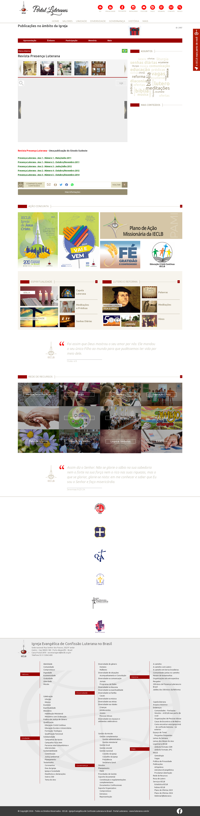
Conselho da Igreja (110, 757)
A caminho (157, 664)
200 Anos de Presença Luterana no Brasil (167, 685)
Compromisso (49, 670)
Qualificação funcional (54, 734)
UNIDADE (81, 21)
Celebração (48, 696)
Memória (92, 40)
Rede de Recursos (160, 776)
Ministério (47, 711)
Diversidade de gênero (107, 664)
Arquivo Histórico (160, 705)
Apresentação (29, 40)
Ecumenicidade (49, 675)
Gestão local (105, 745)
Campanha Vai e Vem (53, 742)
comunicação (159, 66)
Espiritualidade (49, 708)
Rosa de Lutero (159, 779)
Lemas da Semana (160, 738)
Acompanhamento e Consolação (113, 675)
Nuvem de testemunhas (162, 675)
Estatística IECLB (161, 784)
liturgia (162, 59)
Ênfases (51, 40)
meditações (158, 87)
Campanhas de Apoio (53, 740)
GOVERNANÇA (117, 21)
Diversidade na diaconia (108, 687)
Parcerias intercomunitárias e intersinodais (57, 746)
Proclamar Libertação (163, 773)
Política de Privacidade (162, 761)
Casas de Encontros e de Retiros (167, 721)
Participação (71, 40)
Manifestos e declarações (55, 774)
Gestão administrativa (111, 739)
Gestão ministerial (109, 742)
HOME (55, 21)
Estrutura (103, 794)
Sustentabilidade (50, 751)
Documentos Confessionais (111, 785)
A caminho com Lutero (162, 667)
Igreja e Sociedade (52, 771)
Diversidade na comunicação (110, 678)
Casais (102, 696)
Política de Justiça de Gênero (55, 719)
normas (134, 72)
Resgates (157, 681)
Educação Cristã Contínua (55, 725)
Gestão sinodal (106, 748)
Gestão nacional (106, 751)
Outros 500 (49, 777)
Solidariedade (49, 737)
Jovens (102, 713)
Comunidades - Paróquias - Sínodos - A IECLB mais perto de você (167, 713)
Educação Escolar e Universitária (58, 728)
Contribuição (50, 754)
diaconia (138, 81)
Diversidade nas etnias (107, 702)
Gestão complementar (109, 736)
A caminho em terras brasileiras (166, 670)
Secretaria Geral (109, 762)
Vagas (157, 758)
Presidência (107, 759)
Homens (103, 667)
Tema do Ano (50, 780)
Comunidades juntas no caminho (166, 673)
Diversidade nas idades (107, 704)
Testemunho (48, 762)
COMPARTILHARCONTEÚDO (34, 185)
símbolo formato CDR (163, 747)
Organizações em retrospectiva (166, 678)
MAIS (145, 21)
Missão (46, 684)
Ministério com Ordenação (55, 717)
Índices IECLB (159, 787)
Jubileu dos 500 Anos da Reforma (166, 690)
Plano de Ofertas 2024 (163, 793)
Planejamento (50, 759)
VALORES (67, 21)
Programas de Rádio (108, 684)
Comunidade (48, 667)
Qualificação (48, 722)
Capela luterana (159, 702)
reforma (138, 76)
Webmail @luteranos (162, 796)
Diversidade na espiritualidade (110, 690)
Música (47, 702)
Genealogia (159, 756)
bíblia (148, 79)
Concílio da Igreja (109, 754)
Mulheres (103, 670)
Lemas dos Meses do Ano (163, 741)
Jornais (103, 681)
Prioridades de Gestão (107, 774)
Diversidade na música (107, 699)
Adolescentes (105, 710)
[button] (72, 192)
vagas (158, 73)
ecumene (163, 62)
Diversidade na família (107, 693)
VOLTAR (116, 185)
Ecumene (47, 705)
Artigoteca (158, 767)
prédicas (158, 70)
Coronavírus (50, 765)
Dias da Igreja (50, 768)
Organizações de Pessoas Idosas (167, 718)
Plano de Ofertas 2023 (163, 790)
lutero (142, 59)
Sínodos (101, 765)
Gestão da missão (105, 733)
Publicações (158, 764)
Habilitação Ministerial (54, 714)
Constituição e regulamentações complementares (113, 781)
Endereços (157, 708)
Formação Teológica (53, 731)
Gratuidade (48, 678)
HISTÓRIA (133, 21)
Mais (110, 40)
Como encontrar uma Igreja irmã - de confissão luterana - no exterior (167, 726)
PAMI (102, 771)
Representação (106, 797)
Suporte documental (106, 777)
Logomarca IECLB (160, 744)
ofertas (151, 58)
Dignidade (47, 673)
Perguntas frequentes (163, 735)
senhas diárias (143, 62)
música (144, 66)
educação (140, 69)
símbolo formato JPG (163, 750)
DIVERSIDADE (98, 21)
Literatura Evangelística (164, 770)
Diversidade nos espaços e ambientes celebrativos (109, 720)
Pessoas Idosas (106, 716)
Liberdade (47, 681)
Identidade (47, 664)
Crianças (103, 707)
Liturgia (48, 699)
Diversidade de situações (108, 673)
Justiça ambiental (52, 757)
